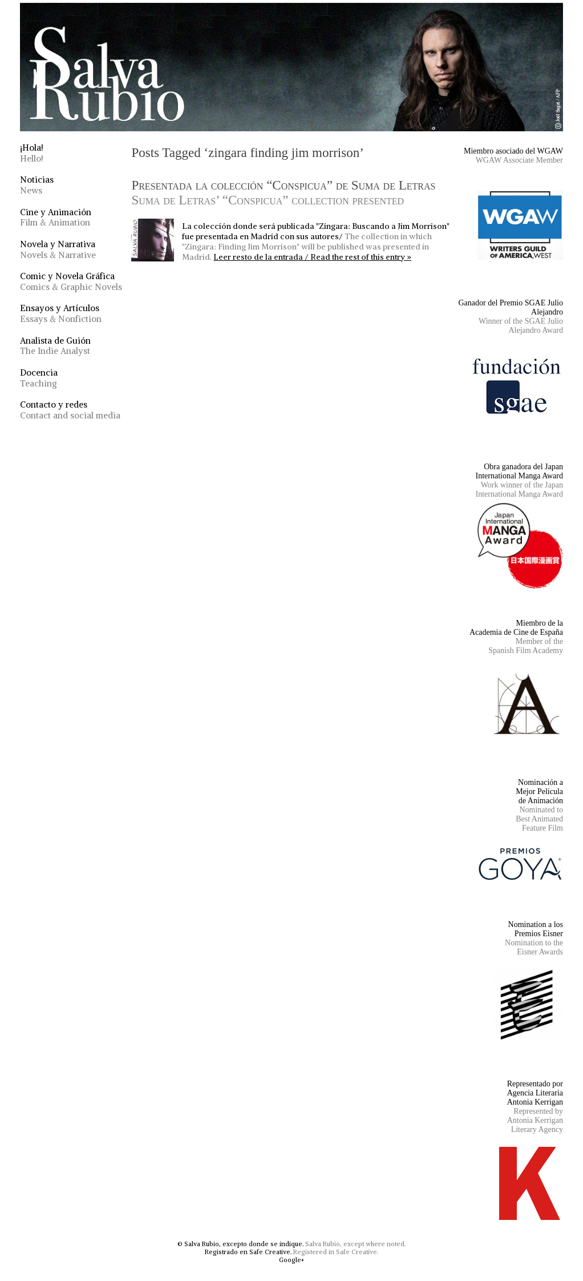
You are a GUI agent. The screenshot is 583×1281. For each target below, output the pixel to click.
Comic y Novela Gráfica (71, 281)
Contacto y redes (70, 410)
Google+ (291, 1260)
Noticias (37, 185)
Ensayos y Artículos (61, 313)
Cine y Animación (55, 217)
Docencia (39, 378)
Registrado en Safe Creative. (248, 1252)
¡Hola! (31, 153)
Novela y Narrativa (58, 249)
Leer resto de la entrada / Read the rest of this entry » (312, 257)
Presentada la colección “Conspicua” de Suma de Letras (283, 192)
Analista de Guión (55, 346)
